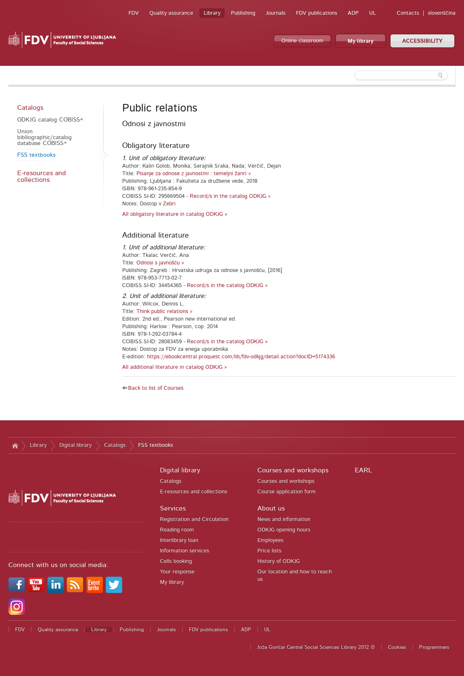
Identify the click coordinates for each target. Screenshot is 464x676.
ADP (353, 13)
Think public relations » (164, 311)
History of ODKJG (278, 561)
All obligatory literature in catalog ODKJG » (175, 214)
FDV (133, 13)
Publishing (243, 13)
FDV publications (316, 13)
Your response (177, 572)
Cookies (397, 647)
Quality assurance (171, 13)
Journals (276, 13)
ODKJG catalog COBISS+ (50, 120)
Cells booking (176, 561)
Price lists (269, 551)
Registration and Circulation (194, 519)
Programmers (434, 647)
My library (360, 41)
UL (372, 13)
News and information (283, 519)
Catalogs (30, 107)
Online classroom (302, 41)
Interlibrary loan (179, 540)
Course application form (286, 492)
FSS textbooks (36, 155)
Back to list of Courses (156, 388)
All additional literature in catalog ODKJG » (174, 367)
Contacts (408, 13)
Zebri (169, 204)
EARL (363, 470)
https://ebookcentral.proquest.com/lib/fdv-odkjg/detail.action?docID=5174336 (241, 357)
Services (173, 508)
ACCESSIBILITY (422, 41)
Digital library (75, 445)
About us (271, 508)
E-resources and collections (41, 176)
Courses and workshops (292, 470)
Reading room (177, 530)
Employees (270, 540)
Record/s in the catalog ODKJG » (230, 196)
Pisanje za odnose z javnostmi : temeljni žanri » (193, 173)
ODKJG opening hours (283, 530)
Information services (184, 551)
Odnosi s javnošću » (160, 263)
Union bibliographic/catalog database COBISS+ (44, 137)
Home (14, 445)
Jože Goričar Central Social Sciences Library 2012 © (316, 647)
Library (212, 13)
